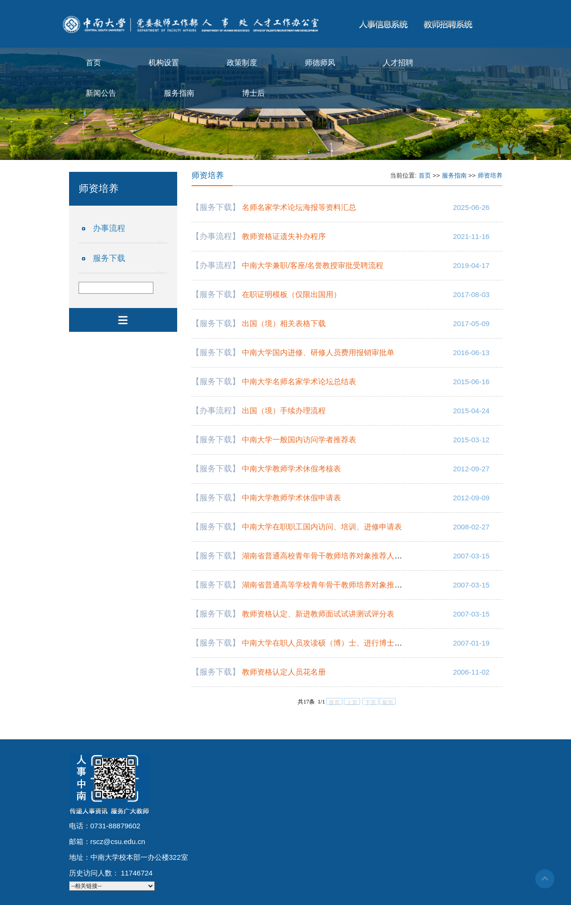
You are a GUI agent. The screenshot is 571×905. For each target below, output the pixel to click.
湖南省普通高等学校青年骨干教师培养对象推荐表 (326, 585)
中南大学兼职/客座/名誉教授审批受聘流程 (312, 265)
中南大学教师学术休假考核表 (291, 469)
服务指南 (179, 93)
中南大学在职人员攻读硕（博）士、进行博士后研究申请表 (341, 643)
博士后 (253, 93)
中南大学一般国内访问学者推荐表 (299, 440)
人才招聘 (398, 63)
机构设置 (164, 63)
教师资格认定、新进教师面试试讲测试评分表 (318, 614)
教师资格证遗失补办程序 (284, 236)
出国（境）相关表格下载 (284, 323)
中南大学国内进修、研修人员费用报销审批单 (318, 352)
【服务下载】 (215, 207)
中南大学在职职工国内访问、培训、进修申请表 (322, 527)
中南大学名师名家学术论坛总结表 (299, 382)
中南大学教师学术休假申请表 (291, 498)
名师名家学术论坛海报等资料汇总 (299, 207)
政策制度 (242, 63)
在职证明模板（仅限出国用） (291, 294)
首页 (93, 63)
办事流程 (109, 228)
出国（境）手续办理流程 (284, 411)
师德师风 (320, 63)
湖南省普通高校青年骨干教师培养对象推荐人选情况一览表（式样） (356, 556)
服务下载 (109, 258)
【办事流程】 (215, 236)
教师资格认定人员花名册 (284, 672)
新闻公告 (101, 93)
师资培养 (490, 175)
